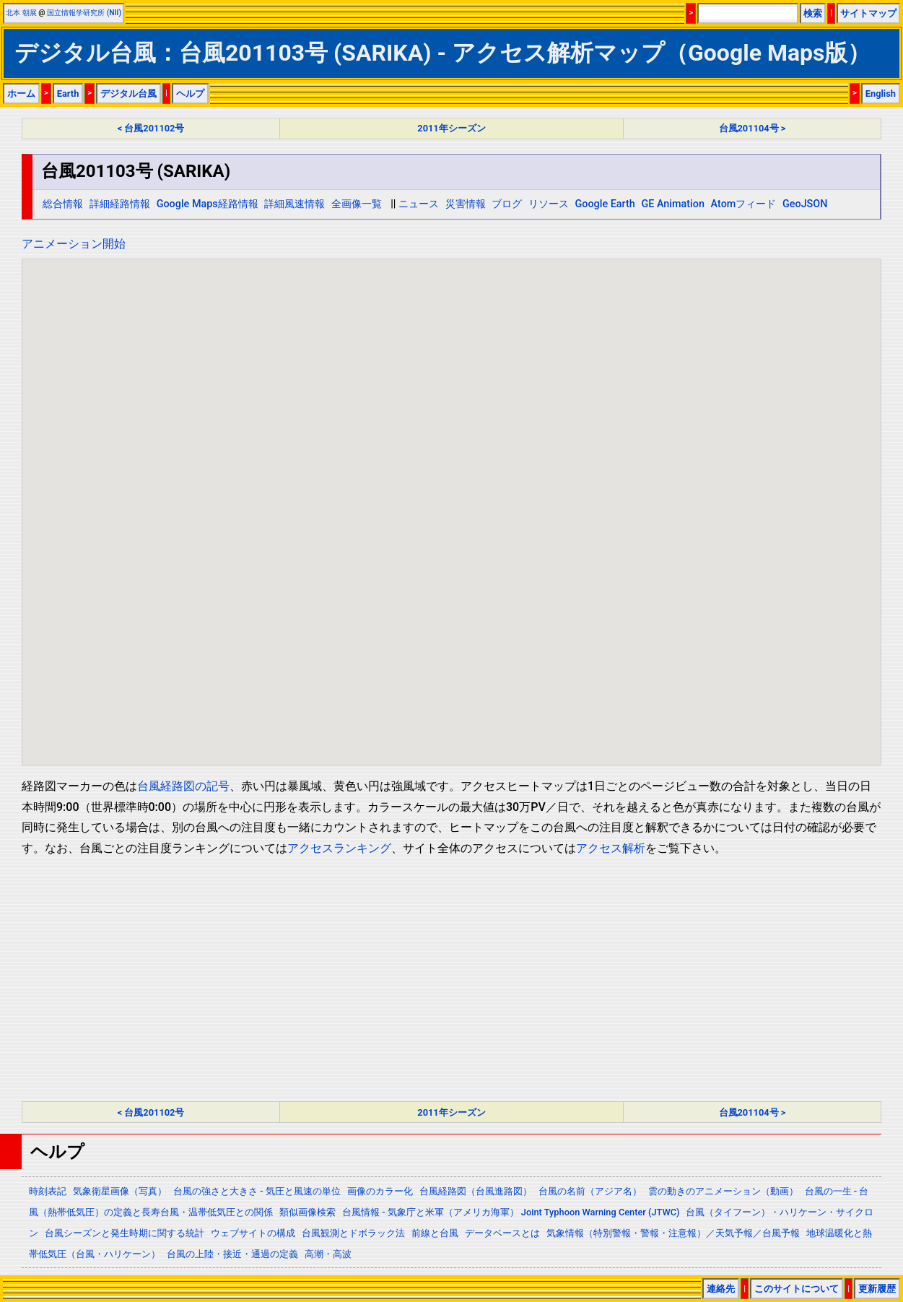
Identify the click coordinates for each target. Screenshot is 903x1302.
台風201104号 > (752, 128)
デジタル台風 (128, 93)
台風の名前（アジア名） (590, 1191)
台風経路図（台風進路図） (475, 1191)
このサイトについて (796, 1288)
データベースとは (502, 1233)
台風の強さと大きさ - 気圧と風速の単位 (257, 1191)
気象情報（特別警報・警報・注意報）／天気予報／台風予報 (673, 1233)
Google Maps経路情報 (207, 204)
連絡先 (721, 1288)
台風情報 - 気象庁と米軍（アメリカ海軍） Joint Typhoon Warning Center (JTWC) (510, 1212)
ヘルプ (190, 93)
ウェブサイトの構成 (253, 1233)
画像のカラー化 (380, 1191)
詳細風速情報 (294, 204)
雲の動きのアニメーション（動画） (723, 1191)
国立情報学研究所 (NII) (84, 12)
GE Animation (672, 204)
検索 (812, 13)
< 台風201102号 (151, 128)
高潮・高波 (328, 1254)
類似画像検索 (307, 1212)
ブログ (507, 204)
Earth (68, 93)
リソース (548, 204)
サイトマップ (868, 13)
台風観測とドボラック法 (353, 1233)
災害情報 (465, 204)
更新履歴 (877, 1288)
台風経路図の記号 (183, 786)
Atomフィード (744, 204)
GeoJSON (805, 204)
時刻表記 (47, 1191)
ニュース (418, 204)
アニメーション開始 (74, 244)
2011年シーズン (451, 128)
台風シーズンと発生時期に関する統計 (124, 1233)
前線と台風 (434, 1233)
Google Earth (604, 204)
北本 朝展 (21, 12)
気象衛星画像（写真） (120, 1191)
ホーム (21, 93)
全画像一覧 (356, 204)
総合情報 (63, 204)
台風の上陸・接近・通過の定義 (232, 1254)
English (880, 93)
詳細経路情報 (120, 204)
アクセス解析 (610, 848)
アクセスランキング (339, 848)
